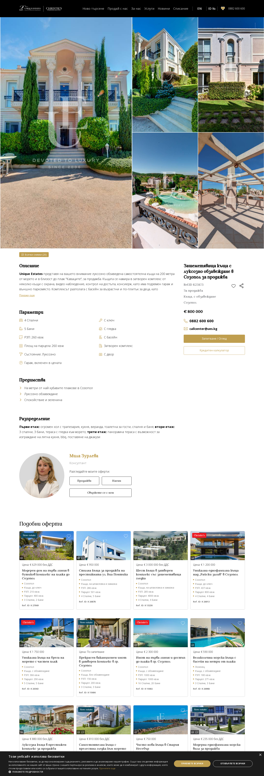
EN (199, 8)
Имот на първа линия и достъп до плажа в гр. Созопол (160, 659)
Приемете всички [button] (192, 763)
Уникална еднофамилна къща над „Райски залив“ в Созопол (216, 572)
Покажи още (27, 295)
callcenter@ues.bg (203, 329)
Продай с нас (118, 8)
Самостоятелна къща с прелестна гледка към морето (102, 746)
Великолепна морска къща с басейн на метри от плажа (214, 659)
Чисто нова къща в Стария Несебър (157, 746)
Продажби (84, 480)
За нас (136, 8)
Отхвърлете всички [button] (232, 763)
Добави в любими (233, 286)
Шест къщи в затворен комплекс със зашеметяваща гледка (158, 574)
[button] (88, 771)
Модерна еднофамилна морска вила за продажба (217, 746)
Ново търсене (93, 8)
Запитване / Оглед (214, 338)
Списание (180, 8)
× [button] (260, 755)
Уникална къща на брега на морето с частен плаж (43, 659)
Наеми (116, 480)
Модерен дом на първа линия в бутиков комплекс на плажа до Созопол (46, 574)
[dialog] (132, 763)
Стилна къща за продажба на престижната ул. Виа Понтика (103, 572)
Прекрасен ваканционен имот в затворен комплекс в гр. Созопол (102, 661)
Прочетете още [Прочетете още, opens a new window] (107, 768)
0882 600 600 (201, 320)
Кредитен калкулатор (214, 350)
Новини (164, 8)
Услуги (149, 8)
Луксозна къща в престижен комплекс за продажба (44, 746)
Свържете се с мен (100, 492)
